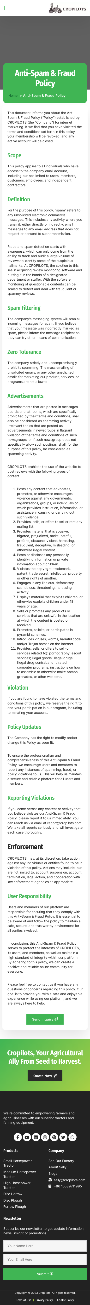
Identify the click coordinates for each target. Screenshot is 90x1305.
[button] (5, 8)
